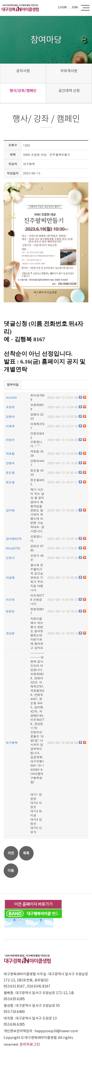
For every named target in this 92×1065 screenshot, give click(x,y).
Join (74, 7)
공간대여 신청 (69, 90)
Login (62, 7)
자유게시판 (69, 70)
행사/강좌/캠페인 (23, 90)
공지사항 (23, 70)
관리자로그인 (29, 1044)
